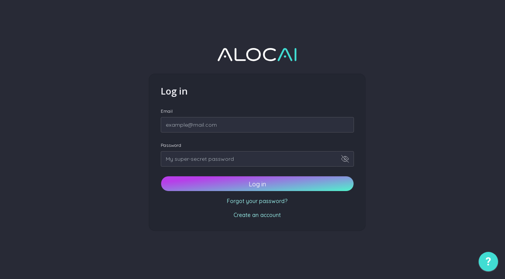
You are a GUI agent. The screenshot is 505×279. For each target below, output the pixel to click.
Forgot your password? (257, 201)
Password (171, 145)
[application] (488, 263)
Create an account (257, 215)
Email (167, 111)
